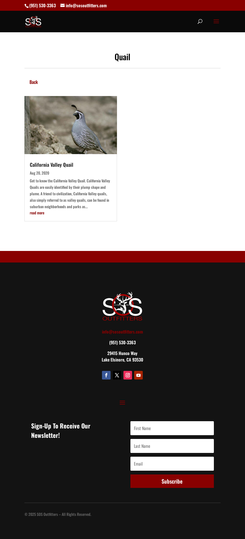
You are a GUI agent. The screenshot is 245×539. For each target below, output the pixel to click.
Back (34, 82)
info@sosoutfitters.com (122, 331)
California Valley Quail (51, 164)
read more (37, 212)
